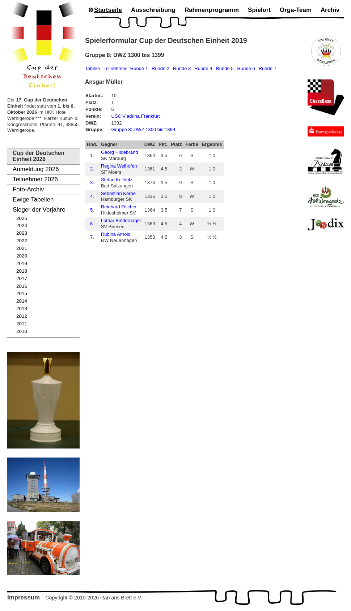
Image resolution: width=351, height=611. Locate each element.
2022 (21, 240)
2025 (21, 218)
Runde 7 (267, 68)
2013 (21, 308)
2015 (21, 293)
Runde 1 (139, 68)
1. (92, 155)
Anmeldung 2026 (36, 169)
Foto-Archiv (28, 189)
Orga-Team (296, 9)
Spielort (259, 9)
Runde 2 (160, 68)
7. (92, 237)
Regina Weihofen (119, 166)
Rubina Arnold (116, 234)
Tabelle (92, 68)
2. (92, 169)
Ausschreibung (153, 9)
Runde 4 (203, 68)
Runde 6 (246, 68)
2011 (21, 323)
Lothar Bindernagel (121, 220)
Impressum (23, 597)
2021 (21, 248)
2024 (21, 225)
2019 (21, 263)
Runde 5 (224, 68)
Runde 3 (182, 68)
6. (92, 223)
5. (92, 210)
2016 (21, 286)
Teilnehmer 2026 (35, 179)
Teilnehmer (115, 68)
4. (92, 196)
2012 (21, 316)
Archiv (330, 9)
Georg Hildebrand (119, 152)
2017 (21, 278)
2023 (21, 233)
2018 (21, 271)
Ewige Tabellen (33, 199)
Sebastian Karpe (118, 193)
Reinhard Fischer (119, 206)
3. (92, 182)
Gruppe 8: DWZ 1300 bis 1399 (143, 129)
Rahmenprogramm (212, 9)
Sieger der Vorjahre (39, 209)
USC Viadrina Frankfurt (135, 116)
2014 (21, 301)
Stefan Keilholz (116, 179)
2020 (21, 256)
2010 (21, 331)
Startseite (108, 9)
